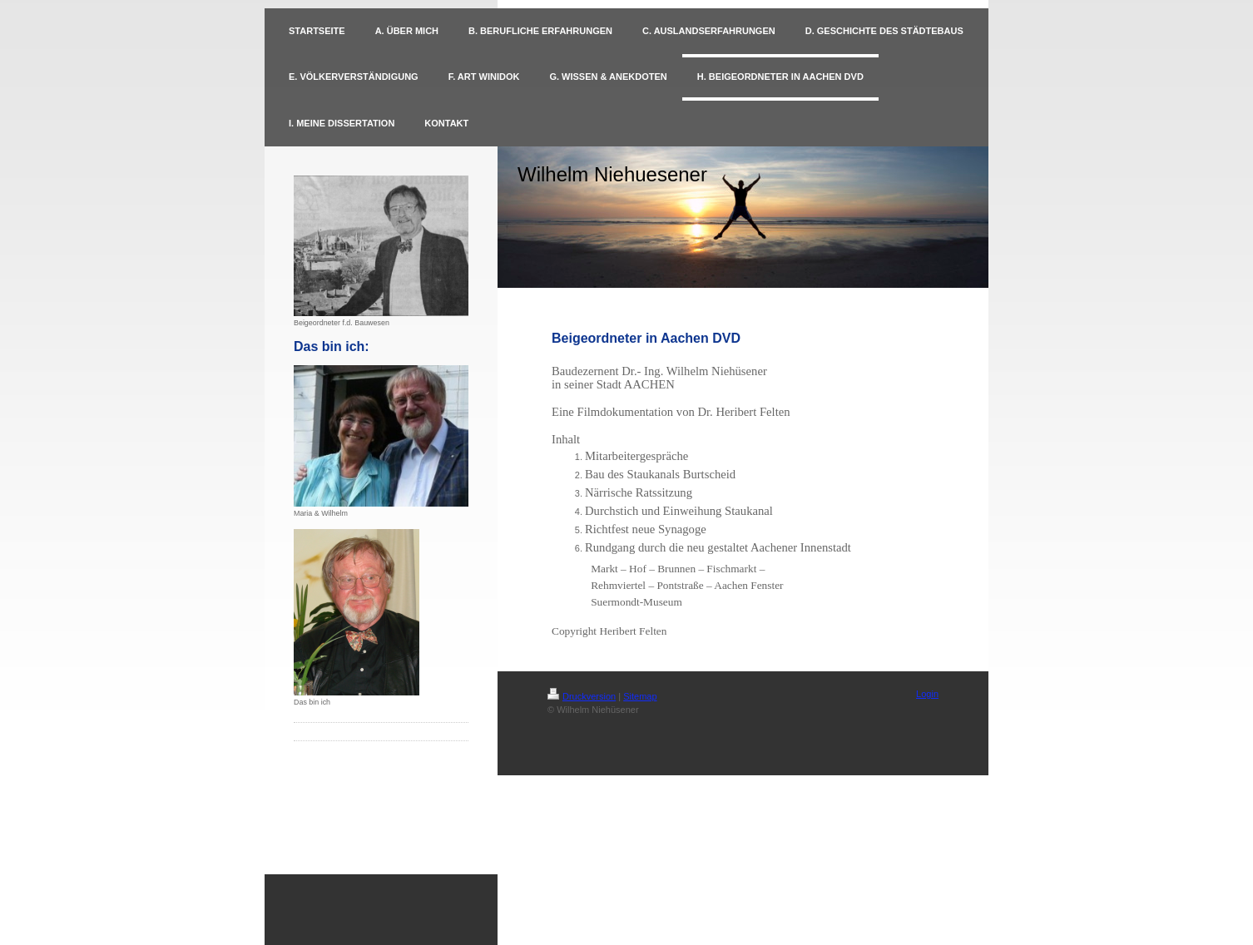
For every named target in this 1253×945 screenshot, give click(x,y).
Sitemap (639, 696)
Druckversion (581, 696)
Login (927, 694)
